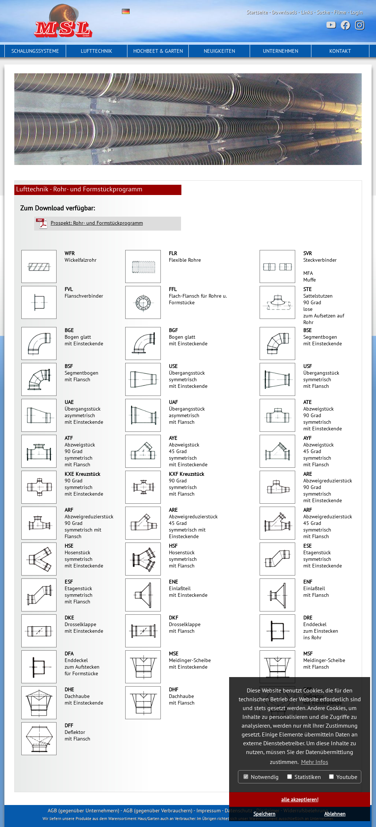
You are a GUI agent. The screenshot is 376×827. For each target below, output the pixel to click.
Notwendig (261, 776)
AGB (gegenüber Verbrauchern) (157, 810)
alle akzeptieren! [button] (299, 799)
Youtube (343, 776)
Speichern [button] (264, 813)
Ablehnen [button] (335, 813)
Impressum (208, 810)
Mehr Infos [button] (314, 761)
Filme (340, 12)
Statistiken (304, 776)
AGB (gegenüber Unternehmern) (83, 810)
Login (356, 12)
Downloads (284, 12)
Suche (323, 12)
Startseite (257, 12)
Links (306, 12)
